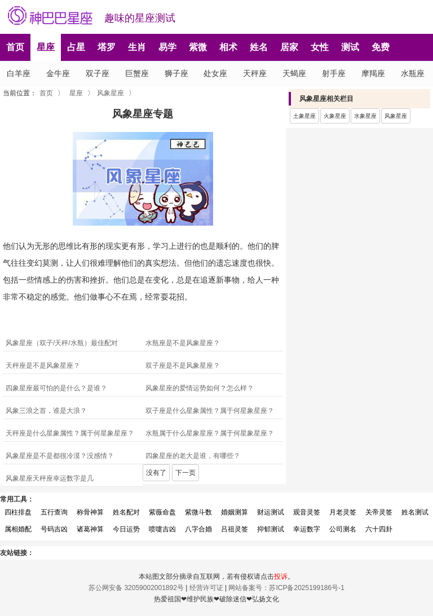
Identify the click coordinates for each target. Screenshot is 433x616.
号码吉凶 (54, 529)
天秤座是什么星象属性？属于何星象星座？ (70, 433)
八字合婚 (198, 529)
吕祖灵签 (234, 529)
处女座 (215, 73)
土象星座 (304, 116)
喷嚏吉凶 (162, 529)
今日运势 (126, 529)
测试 (350, 47)
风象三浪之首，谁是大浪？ (46, 411)
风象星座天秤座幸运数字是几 (50, 478)
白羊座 (18, 73)
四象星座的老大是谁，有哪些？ (192, 456)
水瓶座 (413, 73)
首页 (15, 47)
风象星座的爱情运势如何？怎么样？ (199, 388)
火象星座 (335, 116)
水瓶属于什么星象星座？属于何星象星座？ (209, 433)
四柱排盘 (18, 512)
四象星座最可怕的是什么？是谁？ (56, 388)
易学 (167, 47)
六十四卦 (378, 529)
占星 (76, 47)
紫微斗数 (198, 512)
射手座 (334, 73)
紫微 (198, 47)
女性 (320, 47)
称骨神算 (90, 512)
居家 (289, 47)
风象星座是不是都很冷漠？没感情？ (60, 456)
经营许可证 (206, 588)
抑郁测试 (270, 529)
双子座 (97, 73)
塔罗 (107, 47)
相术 (228, 47)
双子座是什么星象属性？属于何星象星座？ (209, 411)
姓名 (259, 47)
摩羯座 (373, 73)
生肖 (137, 47)
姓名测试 (414, 512)
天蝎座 (294, 73)
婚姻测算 (234, 512)
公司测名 (342, 529)
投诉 (281, 576)
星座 (46, 47)
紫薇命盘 (162, 512)
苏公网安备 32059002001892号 (136, 588)
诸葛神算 (90, 529)
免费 (381, 47)
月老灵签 (342, 512)
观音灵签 (306, 512)
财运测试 (270, 512)
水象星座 (365, 116)
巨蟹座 (137, 73)
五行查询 (54, 512)
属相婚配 (18, 529)
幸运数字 (306, 529)
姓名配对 (126, 512)
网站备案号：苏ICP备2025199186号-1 (286, 588)
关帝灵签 (378, 512)
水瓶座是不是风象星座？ (182, 343)
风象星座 (110, 93)
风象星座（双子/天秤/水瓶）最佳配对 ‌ (63, 343)
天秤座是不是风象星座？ (43, 365)
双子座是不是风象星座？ (182, 365)
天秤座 (255, 73)
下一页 (185, 473)
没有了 (156, 473)
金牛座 (58, 73)
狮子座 (176, 73)
